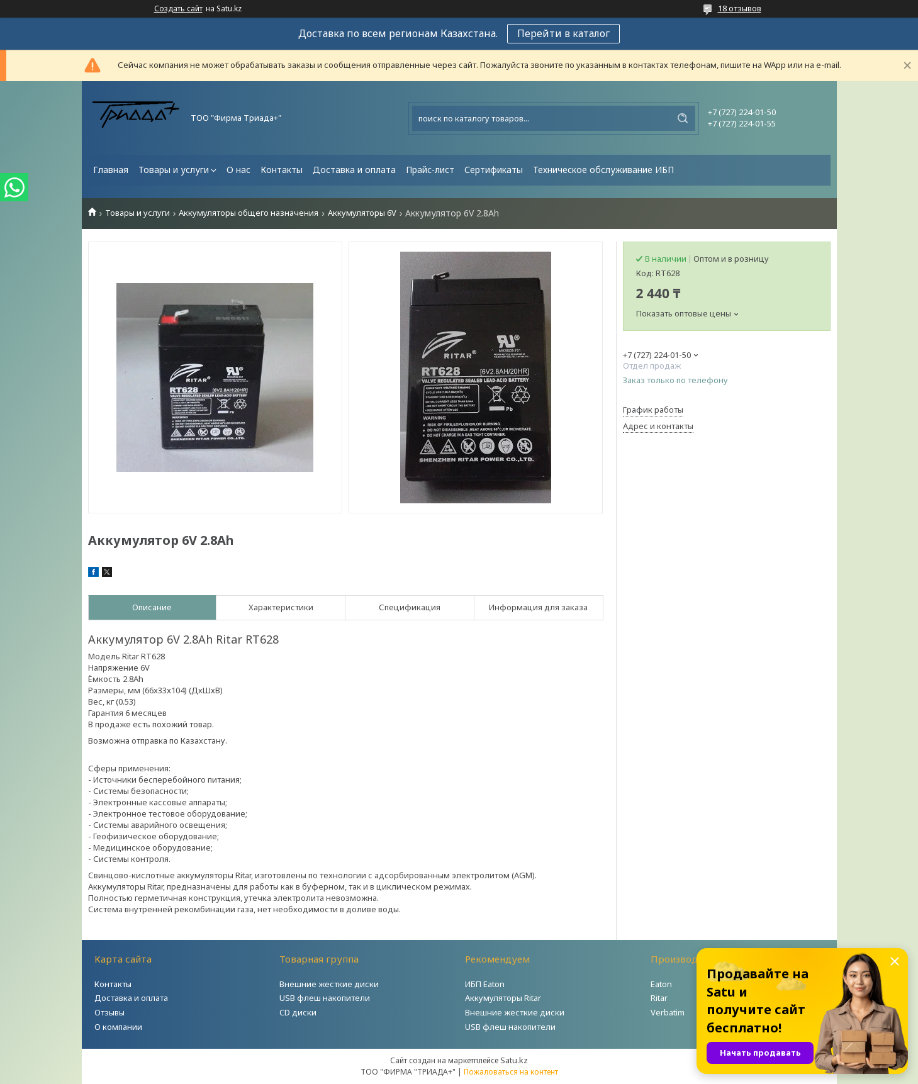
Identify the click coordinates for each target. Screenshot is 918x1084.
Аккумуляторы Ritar (503, 997)
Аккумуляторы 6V (362, 213)
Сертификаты (493, 170)
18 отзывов (739, 8)
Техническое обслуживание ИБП (603, 170)
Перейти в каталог (563, 33)
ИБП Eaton (485, 984)
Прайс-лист (430, 170)
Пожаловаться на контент (511, 1071)
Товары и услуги (173, 170)
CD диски (297, 1012)
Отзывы (109, 1012)
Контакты (281, 170)
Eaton (661, 984)
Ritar (659, 997)
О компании (118, 1026)
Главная (110, 170)
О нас (238, 170)
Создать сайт (178, 8)
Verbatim (668, 1012)
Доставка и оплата (354, 170)
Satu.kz (514, 1060)
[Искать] (682, 118)
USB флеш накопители (324, 997)
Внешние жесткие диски (329, 984)
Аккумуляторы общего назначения (248, 213)
